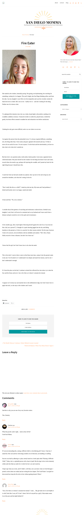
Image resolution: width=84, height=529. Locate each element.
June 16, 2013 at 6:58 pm (14, 427)
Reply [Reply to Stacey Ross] (3, 501)
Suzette (9, 444)
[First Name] (28, 323)
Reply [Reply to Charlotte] (3, 439)
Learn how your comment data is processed (35, 393)
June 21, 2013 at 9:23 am (14, 446)
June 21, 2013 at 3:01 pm (14, 486)
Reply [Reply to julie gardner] (3, 420)
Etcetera (28, 46)
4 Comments (32, 309)
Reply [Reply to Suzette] (3, 479)
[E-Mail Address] (28, 327)
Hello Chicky (78, 526)
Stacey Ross (11, 484)
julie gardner (11, 404)
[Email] (71, 91)
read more (71, 61)
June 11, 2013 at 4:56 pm (14, 405)
